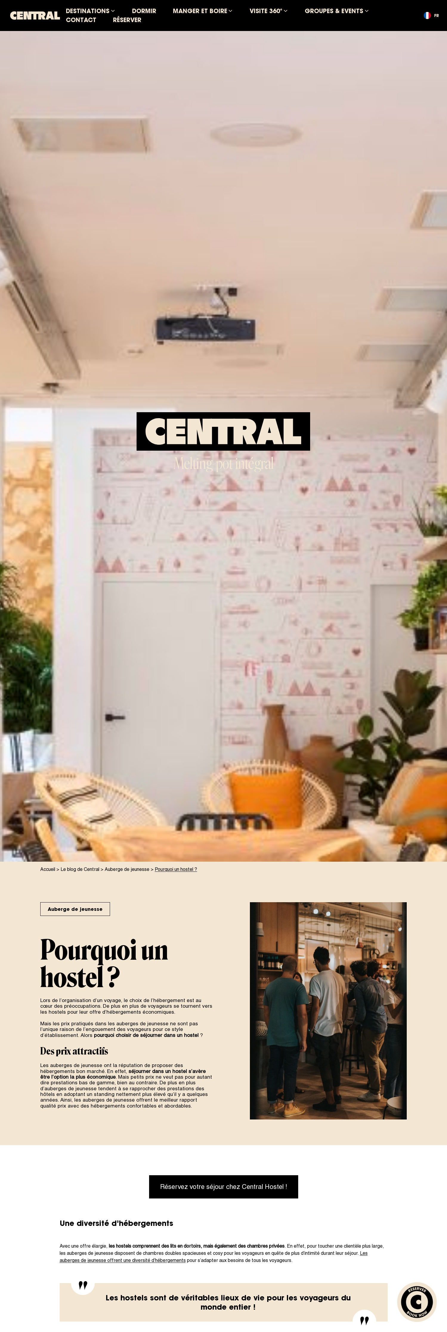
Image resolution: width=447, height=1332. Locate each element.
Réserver (127, 20)
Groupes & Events (334, 11)
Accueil (47, 869)
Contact (81, 20)
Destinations (87, 11)
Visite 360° (266, 11)
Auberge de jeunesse (127, 869)
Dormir (144, 11)
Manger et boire (200, 11)
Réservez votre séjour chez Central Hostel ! (223, 1186)
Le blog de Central (80, 869)
